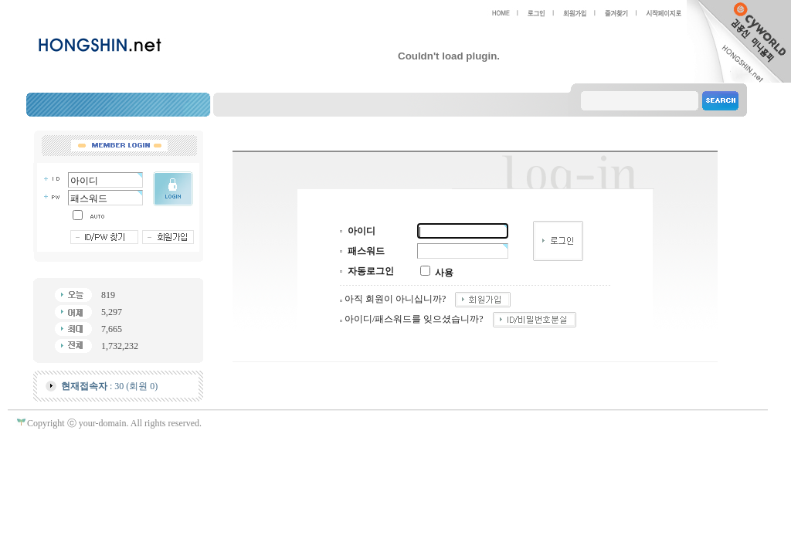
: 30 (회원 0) (109, 386)
